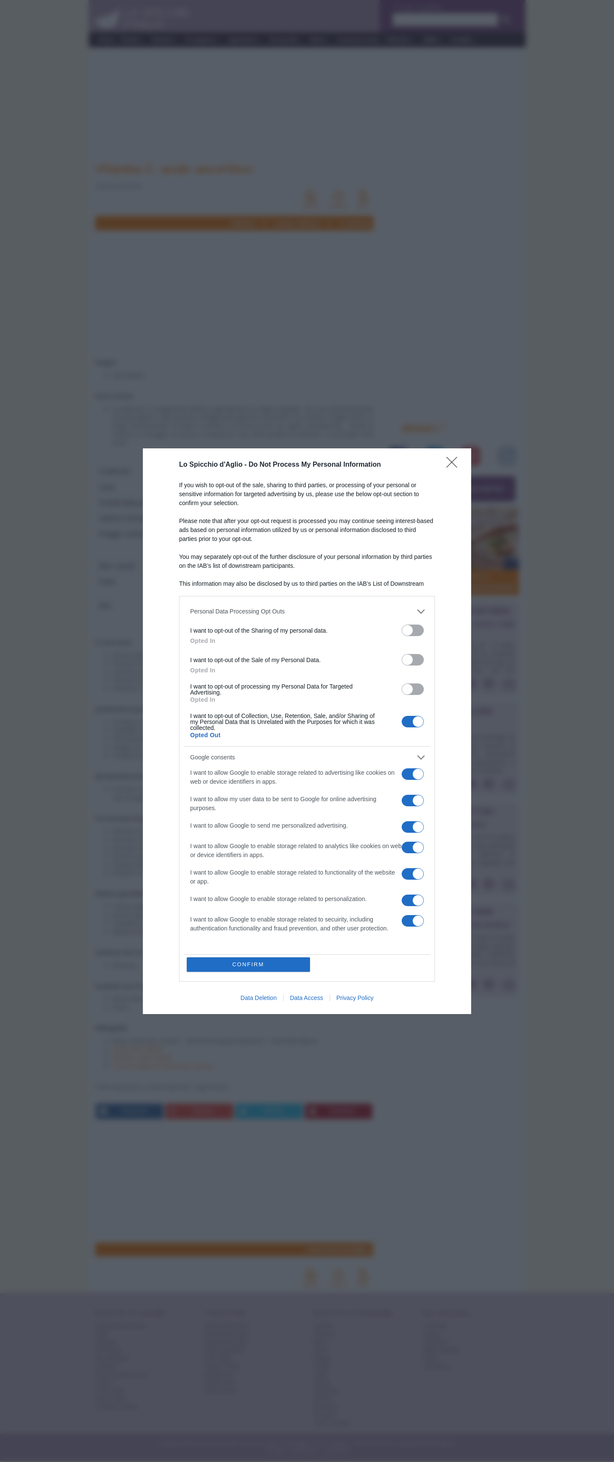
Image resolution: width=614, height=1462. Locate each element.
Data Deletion (258, 997)
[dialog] (307, 731)
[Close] (454, 465)
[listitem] (307, 611)
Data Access (306, 997)
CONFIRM (248, 964)
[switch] (413, 630)
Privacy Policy (355, 997)
